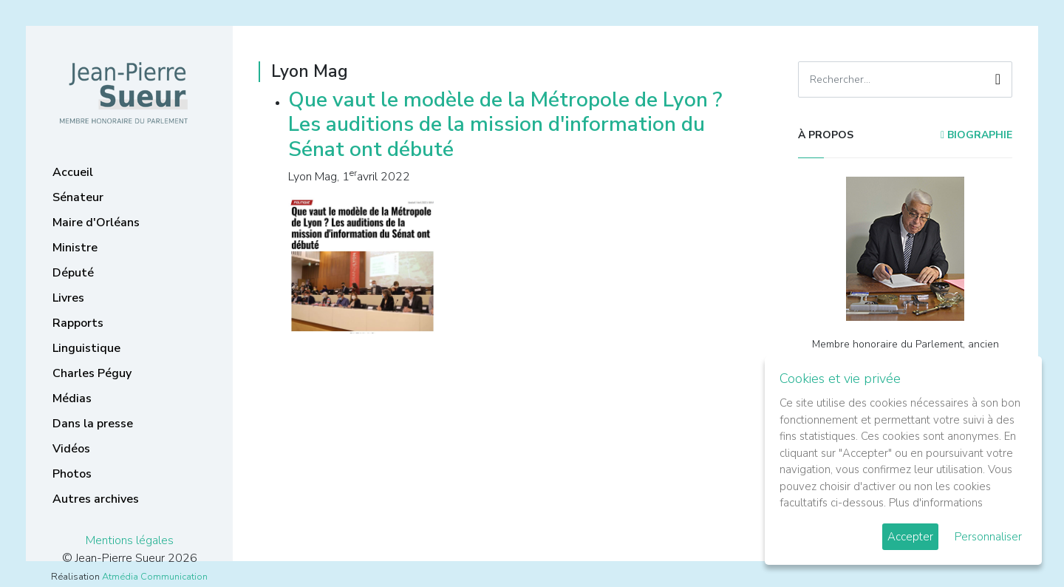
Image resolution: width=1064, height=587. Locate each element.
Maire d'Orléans (96, 222)
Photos (72, 474)
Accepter (910, 536)
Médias (72, 398)
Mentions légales (130, 540)
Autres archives (95, 499)
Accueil (72, 172)
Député (73, 273)
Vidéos (71, 449)
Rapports (77, 323)
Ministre (75, 248)
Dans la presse (92, 423)
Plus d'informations (936, 502)
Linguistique (86, 348)
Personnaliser (988, 536)
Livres (68, 298)
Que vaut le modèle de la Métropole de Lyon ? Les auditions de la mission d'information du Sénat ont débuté (505, 124)
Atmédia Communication (155, 576)
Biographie (976, 135)
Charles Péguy (92, 373)
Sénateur (77, 197)
